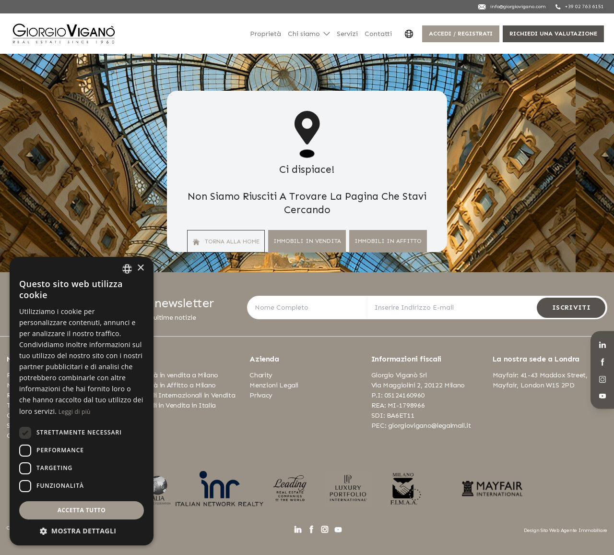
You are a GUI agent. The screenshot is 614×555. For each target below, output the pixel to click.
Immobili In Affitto (388, 240)
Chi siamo (309, 34)
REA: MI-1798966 (398, 405)
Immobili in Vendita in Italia (172, 405)
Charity (260, 375)
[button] (81, 531)
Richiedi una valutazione (553, 33)
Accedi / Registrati (461, 33)
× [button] (140, 268)
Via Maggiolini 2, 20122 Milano (418, 385)
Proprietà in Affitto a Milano (172, 385)
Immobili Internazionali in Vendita (181, 395)
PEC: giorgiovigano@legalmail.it (421, 426)
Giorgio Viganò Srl (399, 375)
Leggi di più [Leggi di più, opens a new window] (75, 412)
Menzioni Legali (273, 385)
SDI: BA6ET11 (393, 415)
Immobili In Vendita (307, 240)
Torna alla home (226, 241)
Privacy (260, 395)
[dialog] (82, 401)
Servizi (347, 34)
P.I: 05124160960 (398, 395)
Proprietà (265, 34)
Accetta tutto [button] (82, 510)
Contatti (378, 34)
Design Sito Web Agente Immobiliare (565, 530)
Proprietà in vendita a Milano (173, 375)
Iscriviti (571, 307)
